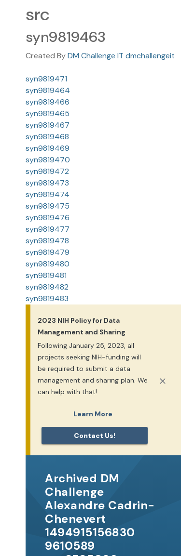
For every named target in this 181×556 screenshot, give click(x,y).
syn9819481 (46, 275)
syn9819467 (48, 125)
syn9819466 (48, 102)
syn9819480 (48, 264)
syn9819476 (48, 217)
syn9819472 (47, 171)
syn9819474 (48, 194)
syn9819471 (46, 79)
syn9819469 (48, 148)
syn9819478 (47, 241)
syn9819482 (47, 287)
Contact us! (94, 435)
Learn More (92, 414)
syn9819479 (48, 252)
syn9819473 (47, 183)
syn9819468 (47, 137)
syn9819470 (48, 160)
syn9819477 (48, 229)
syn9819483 (47, 298)
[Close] (162, 381)
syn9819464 (48, 90)
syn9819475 (48, 206)
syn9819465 (48, 113)
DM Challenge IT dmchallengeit (121, 56)
